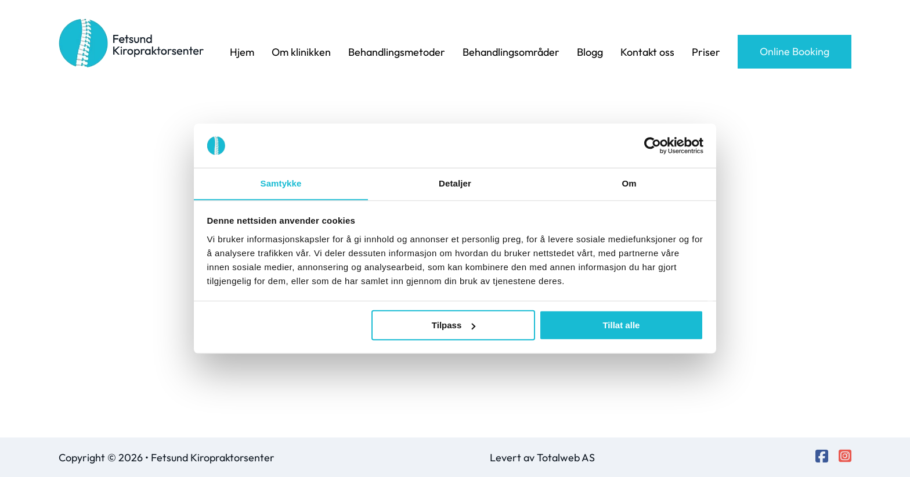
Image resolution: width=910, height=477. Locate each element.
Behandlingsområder (511, 52)
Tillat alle (621, 326)
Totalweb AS (566, 457)
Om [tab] (629, 183)
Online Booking (794, 51)
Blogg (590, 52)
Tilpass (453, 326)
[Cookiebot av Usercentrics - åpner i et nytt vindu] (652, 145)
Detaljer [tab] (455, 183)
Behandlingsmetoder (396, 52)
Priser (706, 52)
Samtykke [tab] (281, 183)
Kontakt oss (647, 52)
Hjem (242, 52)
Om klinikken (301, 52)
